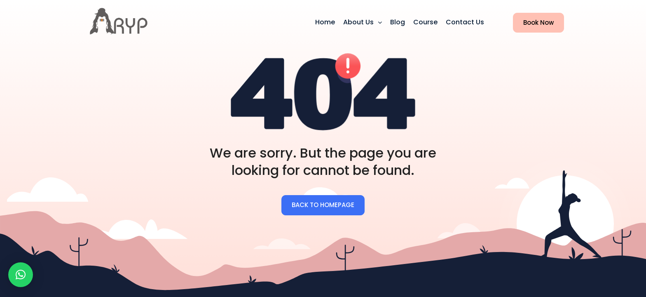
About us (359, 22)
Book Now (533, 23)
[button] (20, 274)
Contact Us (465, 22)
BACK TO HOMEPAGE (323, 204)
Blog (397, 22)
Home (325, 22)
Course (425, 22)
